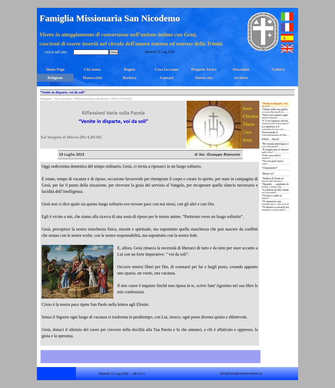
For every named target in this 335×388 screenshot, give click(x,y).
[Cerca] (91, 52)
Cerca (113, 52)
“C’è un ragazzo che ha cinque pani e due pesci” (275, 122)
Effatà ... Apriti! (271, 139)
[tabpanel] (113, 120)
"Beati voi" (268, 173)
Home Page (55, 69)
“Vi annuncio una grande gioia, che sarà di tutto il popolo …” (275, 204)
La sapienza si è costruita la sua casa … (274, 128)
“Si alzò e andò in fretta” (272, 197)
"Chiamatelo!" (270, 167)
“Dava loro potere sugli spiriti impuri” (275, 116)
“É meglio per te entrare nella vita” (275, 151)
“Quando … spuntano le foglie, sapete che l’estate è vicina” (275, 187)
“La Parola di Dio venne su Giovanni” (275, 191)
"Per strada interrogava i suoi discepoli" (275, 145)
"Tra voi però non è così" (272, 162)
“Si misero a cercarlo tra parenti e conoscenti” (275, 208)
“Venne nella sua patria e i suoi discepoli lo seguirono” (275, 112)
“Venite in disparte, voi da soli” (274, 105)
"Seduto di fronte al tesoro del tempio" (272, 180)
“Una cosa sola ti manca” (271, 157)
